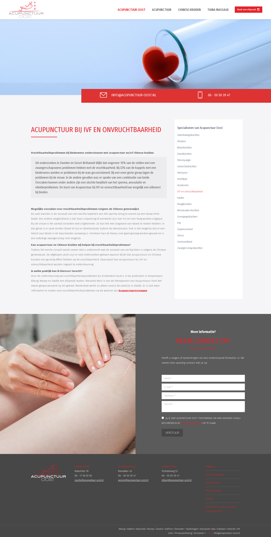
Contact (209, 498)
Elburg (122, 529)
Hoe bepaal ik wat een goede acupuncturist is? (220, 509)
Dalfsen (169, 529)
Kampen (221, 529)
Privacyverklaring (183, 533)
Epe (214, 529)
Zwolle (159, 529)
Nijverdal (140, 529)
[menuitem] (131, 10)
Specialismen (212, 482)
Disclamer (199, 533)
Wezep (150, 529)
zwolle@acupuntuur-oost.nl (89, 480)
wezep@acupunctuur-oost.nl (133, 480)
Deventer (180, 529)
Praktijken (210, 466)
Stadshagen (192, 529)
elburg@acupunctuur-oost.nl (177, 480)
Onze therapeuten (214, 474)
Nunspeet (205, 529)
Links (170, 533)
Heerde (231, 529)
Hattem (130, 529)
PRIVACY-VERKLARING (191, 423)
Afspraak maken (213, 490)
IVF (238, 529)
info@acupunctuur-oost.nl (227, 533)
